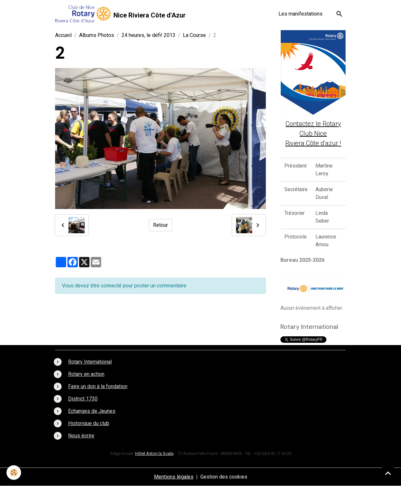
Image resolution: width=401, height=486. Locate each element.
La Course (194, 35)
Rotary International (90, 362)
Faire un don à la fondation (97, 386)
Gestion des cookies (223, 477)
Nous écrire (81, 436)
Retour (160, 225)
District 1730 (83, 399)
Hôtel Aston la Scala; (154, 453)
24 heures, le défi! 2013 (148, 35)
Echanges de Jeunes (91, 411)
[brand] (120, 13)
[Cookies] (13, 472)
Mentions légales (174, 477)
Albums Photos (96, 35)
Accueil (63, 35)
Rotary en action (86, 374)
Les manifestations (300, 14)
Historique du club (88, 423)
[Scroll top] (388, 473)
